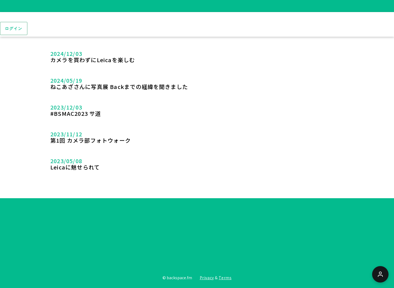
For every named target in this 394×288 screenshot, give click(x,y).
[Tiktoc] (292, 235)
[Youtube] (196, 235)
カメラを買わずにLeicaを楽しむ (92, 60)
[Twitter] (100, 235)
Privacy (207, 277)
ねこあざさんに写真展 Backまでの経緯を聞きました (119, 86)
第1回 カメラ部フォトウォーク (90, 140)
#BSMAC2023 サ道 (75, 113)
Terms (225, 277)
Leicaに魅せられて (75, 167)
